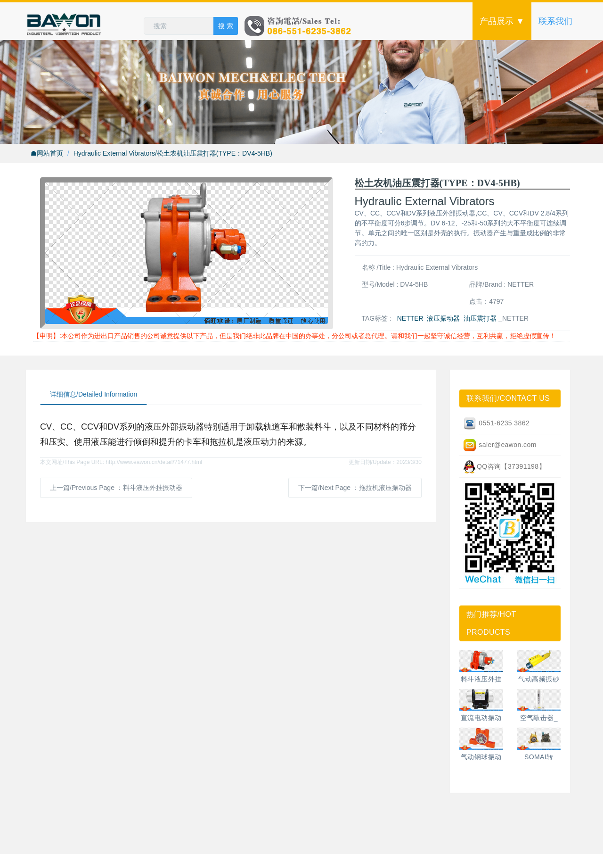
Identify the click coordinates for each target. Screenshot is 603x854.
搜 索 (225, 26)
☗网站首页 (47, 153)
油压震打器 (480, 318)
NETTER (410, 318)
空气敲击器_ (539, 717)
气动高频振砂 (538, 679)
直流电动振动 (481, 717)
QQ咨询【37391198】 (504, 467)
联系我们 (555, 21)
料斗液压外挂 (481, 679)
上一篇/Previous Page (116, 487)
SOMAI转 (539, 757)
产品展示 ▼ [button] (502, 21)
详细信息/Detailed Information (93, 394)
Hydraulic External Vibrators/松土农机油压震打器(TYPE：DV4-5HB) (172, 153)
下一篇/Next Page (355, 487)
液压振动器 (443, 318)
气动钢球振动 (481, 757)
